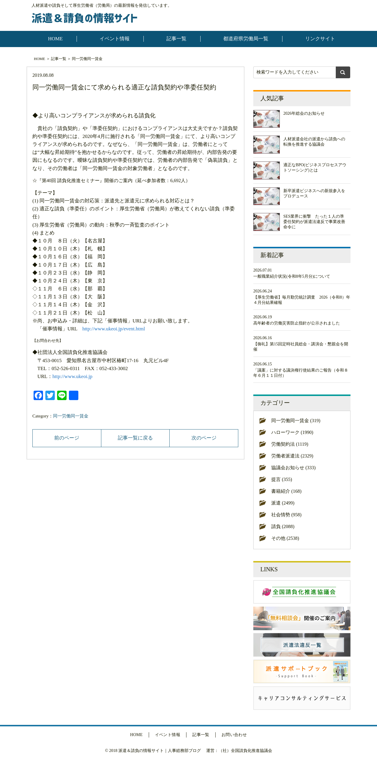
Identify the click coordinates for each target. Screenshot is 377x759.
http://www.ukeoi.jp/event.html (113, 329)
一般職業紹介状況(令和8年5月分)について (291, 276)
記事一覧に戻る (135, 438)
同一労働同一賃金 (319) (295, 420)
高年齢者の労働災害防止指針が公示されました (296, 323)
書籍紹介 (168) (286, 491)
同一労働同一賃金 (87, 58)
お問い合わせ (234, 735)
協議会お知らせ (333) (293, 467)
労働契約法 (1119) (289, 444)
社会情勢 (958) (286, 514)
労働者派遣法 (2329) (292, 455)
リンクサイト (320, 38)
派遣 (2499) (283, 502)
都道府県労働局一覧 (245, 38)
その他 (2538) (285, 538)
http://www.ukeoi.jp (72, 376)
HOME (55, 38)
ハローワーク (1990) (292, 432)
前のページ (66, 438)
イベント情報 (115, 38)
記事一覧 (176, 38)
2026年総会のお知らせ (304, 113)
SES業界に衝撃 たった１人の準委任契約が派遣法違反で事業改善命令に (314, 221)
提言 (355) (281, 479)
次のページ (203, 438)
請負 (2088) (283, 526)
